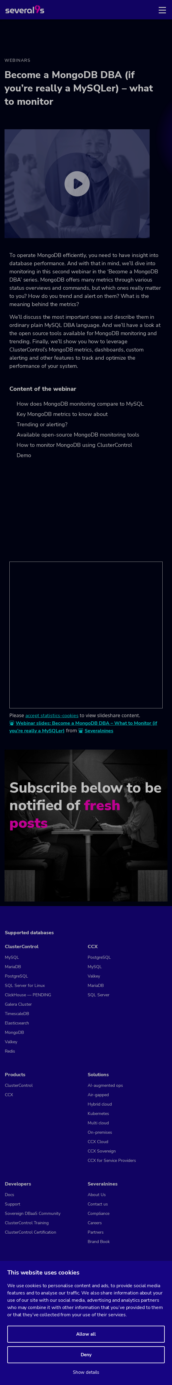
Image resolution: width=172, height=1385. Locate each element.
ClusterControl (21, 946)
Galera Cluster (18, 1004)
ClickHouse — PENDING (28, 995)
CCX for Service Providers (112, 1160)
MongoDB (14, 1032)
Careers (95, 1223)
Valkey (11, 1042)
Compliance (98, 1213)
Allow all (86, 1334)
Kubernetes (98, 1113)
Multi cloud (98, 1123)
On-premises (100, 1132)
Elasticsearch (17, 1023)
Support (12, 1204)
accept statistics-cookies (52, 715)
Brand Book (99, 1242)
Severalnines (99, 730)
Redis (10, 1051)
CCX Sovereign (102, 1151)
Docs (9, 1195)
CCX (93, 946)
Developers (18, 1184)
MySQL (12, 957)
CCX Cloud (98, 1142)
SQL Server (98, 995)
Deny (86, 1355)
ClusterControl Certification (30, 1232)
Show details (86, 1372)
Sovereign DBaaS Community (32, 1213)
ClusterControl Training (27, 1223)
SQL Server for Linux (25, 985)
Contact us (98, 1204)
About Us (97, 1195)
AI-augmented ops (105, 1085)
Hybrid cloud (100, 1104)
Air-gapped (98, 1095)
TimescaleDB (17, 1014)
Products (15, 1074)
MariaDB (13, 967)
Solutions (98, 1074)
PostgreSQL (16, 976)
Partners (96, 1232)
